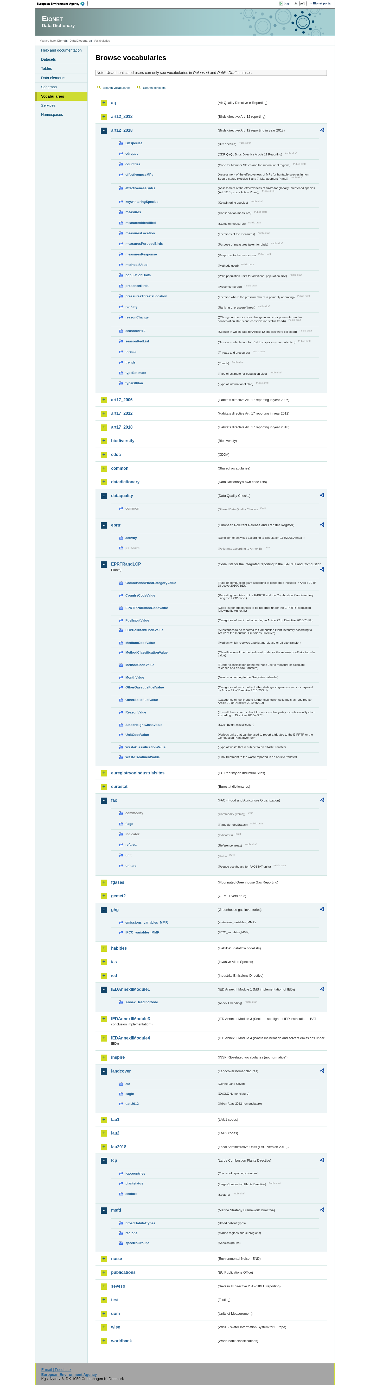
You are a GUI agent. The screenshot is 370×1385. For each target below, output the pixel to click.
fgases (117, 882)
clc (127, 1084)
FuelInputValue (137, 620)
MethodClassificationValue (146, 652)
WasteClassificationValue (145, 747)
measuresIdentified (140, 223)
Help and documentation (61, 50)
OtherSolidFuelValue (141, 700)
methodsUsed (136, 265)
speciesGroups (137, 1243)
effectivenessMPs (139, 175)
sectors (131, 1194)
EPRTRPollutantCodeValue (146, 608)
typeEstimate (135, 373)
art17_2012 (122, 413)
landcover (121, 1071)
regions (131, 1233)
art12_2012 (122, 116)
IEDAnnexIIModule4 (130, 1038)
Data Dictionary (79, 40)
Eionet (61, 40)
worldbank (121, 1341)
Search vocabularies (116, 87)
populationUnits (138, 275)
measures (133, 212)
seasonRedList (137, 341)
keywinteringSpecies (141, 202)
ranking (131, 307)
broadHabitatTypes (140, 1223)
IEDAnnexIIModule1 (130, 989)
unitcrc (131, 866)
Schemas (49, 87)
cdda (116, 454)
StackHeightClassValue (143, 725)
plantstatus (134, 1183)
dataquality (122, 495)
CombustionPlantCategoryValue (150, 583)
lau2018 (118, 1147)
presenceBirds (137, 286)
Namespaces (52, 114)
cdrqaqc (131, 153)
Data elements (53, 78)
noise (116, 1258)
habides (119, 948)
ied (114, 975)
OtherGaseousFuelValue (144, 687)
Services (48, 105)
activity (131, 538)
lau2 (115, 1133)
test (114, 1300)
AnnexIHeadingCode (141, 1002)
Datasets (48, 59)
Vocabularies (52, 96)
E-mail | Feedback (56, 1370)
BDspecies (133, 143)
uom (115, 1313)
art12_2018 (122, 130)
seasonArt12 (135, 331)
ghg (115, 909)
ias (114, 962)
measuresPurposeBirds (144, 244)
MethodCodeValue (139, 665)
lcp (114, 1160)
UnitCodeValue (137, 735)
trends (130, 362)
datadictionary (125, 482)
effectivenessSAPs (140, 188)
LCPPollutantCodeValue (144, 630)
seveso (118, 1286)
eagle (129, 1094)
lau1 (115, 1119)
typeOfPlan (134, 383)
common (120, 468)
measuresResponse (141, 254)
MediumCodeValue (140, 643)
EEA (62, 3)
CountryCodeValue (140, 595)
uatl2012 (132, 1104)
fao (114, 800)
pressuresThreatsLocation (146, 296)
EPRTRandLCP (126, 564)
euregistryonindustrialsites (137, 773)
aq (113, 103)
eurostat (119, 786)
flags (129, 824)
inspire (118, 1057)
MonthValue (134, 677)
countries (133, 164)
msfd (116, 1210)
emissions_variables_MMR (146, 922)
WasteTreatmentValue (142, 757)
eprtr (115, 525)
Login (287, 3)
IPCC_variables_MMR (142, 932)
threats (131, 352)
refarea (131, 845)
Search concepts (154, 87)
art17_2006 (122, 400)
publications (123, 1272)
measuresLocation (140, 233)
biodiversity (123, 440)
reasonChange (137, 317)
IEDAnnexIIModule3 (130, 1019)
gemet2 (118, 896)
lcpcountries (135, 1173)
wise (115, 1327)
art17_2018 (122, 427)
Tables (46, 68)
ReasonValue (135, 712)
